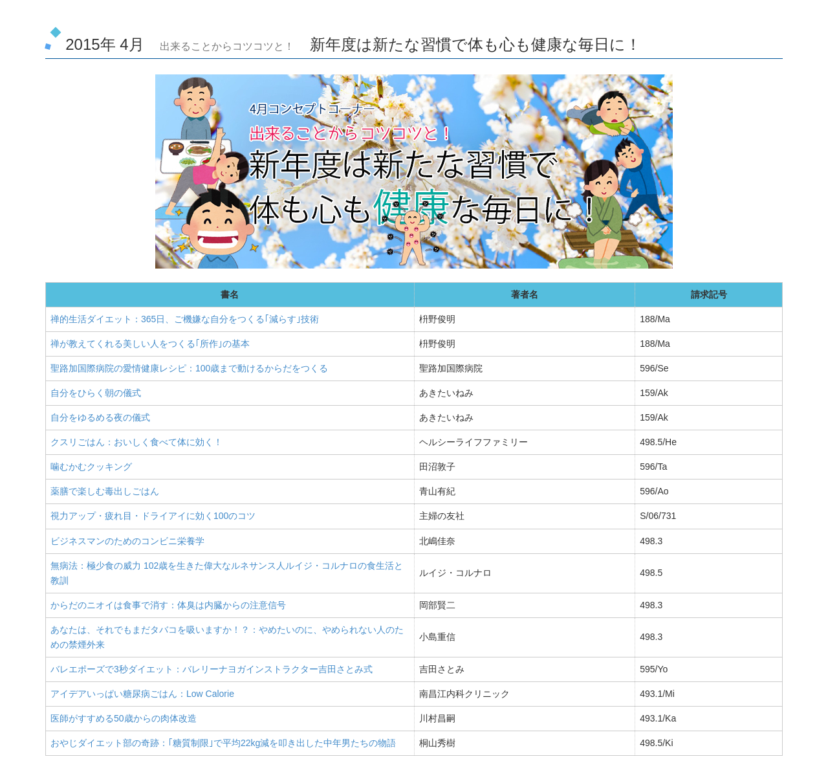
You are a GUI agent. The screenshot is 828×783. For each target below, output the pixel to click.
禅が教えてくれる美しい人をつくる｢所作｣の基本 (150, 343)
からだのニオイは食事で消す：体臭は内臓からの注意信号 (168, 605)
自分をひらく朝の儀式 (95, 393)
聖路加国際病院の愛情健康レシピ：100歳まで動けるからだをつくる (189, 368)
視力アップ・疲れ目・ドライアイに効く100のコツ (153, 516)
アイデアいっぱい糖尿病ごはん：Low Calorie (142, 694)
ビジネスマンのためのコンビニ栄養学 (127, 541)
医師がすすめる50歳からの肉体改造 (123, 718)
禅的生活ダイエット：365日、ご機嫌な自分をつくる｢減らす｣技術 (184, 319)
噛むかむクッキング (91, 466)
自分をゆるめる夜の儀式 (100, 417)
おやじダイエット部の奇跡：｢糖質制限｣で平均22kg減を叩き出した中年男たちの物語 (223, 743)
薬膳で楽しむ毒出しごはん (104, 491)
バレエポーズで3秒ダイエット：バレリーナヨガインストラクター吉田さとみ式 (211, 669)
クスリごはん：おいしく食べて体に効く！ (136, 442)
